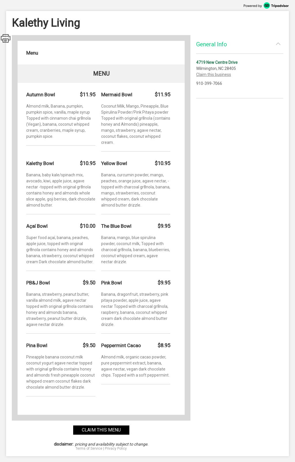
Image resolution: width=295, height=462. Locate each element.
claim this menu (101, 430)
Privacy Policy (116, 448)
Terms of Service (88, 448)
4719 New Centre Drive (217, 62)
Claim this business (213, 74)
